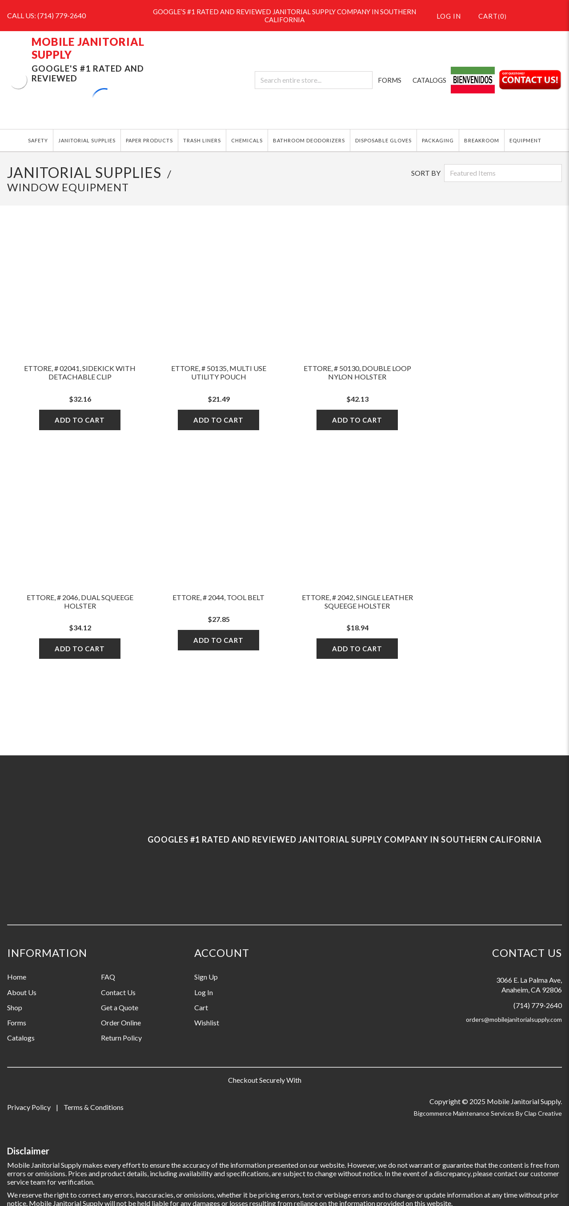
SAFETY (38, 140)
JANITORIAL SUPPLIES (87, 140)
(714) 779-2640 (537, 1005)
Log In (203, 992)
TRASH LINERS (202, 140)
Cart (201, 1007)
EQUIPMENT (525, 140)
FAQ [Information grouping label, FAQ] (108, 976)
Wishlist (206, 1022)
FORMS (389, 80)
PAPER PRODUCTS (149, 140)
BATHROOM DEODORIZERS (309, 140)
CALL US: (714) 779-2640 (46, 15)
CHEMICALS (247, 140)
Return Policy (121, 1037)
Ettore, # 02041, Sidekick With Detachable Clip (80, 372)
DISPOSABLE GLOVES (383, 140)
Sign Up (206, 976)
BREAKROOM (481, 140)
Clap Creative (543, 1113)
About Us (21, 992)
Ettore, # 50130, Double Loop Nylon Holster (357, 372)
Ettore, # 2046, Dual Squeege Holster (80, 601)
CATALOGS (429, 80)
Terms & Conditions (94, 1107)
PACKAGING (438, 140)
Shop (14, 1007)
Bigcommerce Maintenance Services (465, 1113)
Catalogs (21, 1037)
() (487, 15)
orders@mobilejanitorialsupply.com (514, 1019)
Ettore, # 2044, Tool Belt (218, 597)
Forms (16, 1022)
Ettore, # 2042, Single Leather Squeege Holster (357, 601)
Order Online (121, 1022)
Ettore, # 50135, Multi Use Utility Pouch (218, 372)
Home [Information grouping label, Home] (16, 976)
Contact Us (118, 992)
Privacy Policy (29, 1107)
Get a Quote (119, 1007)
